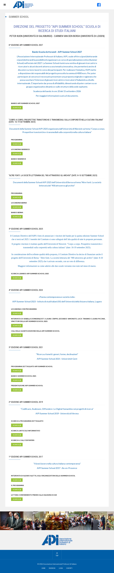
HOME (43, 568)
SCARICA (17, 107)
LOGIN (61, 568)
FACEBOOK (52, 568)
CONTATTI (69, 568)
